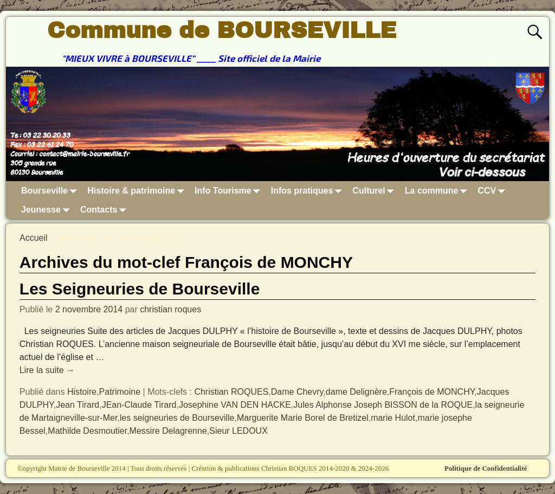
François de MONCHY (431, 391)
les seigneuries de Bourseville (177, 417)
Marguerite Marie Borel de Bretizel (303, 417)
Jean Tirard (77, 404)
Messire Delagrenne (168, 430)
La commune (438, 190)
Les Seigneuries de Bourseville (140, 289)
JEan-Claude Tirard (139, 404)
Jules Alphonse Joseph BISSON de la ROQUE (383, 404)
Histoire (81, 391)
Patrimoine (119, 391)
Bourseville (51, 190)
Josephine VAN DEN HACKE (235, 404)
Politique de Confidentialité (485, 468)
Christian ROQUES (231, 391)
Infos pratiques (308, 190)
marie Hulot (393, 417)
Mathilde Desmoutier (87, 430)
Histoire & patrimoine (137, 190)
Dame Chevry (297, 391)
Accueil (34, 237)
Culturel (375, 190)
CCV (493, 190)
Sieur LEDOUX (238, 430)
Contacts (105, 209)
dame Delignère (356, 391)
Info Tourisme (229, 190)
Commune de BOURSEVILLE (221, 30)
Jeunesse (47, 209)
